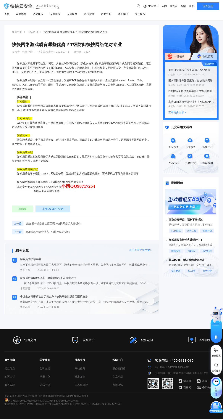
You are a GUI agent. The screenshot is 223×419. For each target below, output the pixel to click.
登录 (191, 6)
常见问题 (117, 376)
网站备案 (80, 368)
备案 (183, 6)
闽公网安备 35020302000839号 (22, 400)
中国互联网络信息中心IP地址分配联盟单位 (25, 404)
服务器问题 (118, 368)
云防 (164, 6)
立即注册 (208, 6)
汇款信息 (9, 368)
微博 (202, 381)
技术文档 (80, 376)
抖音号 (185, 381)
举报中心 (45, 376)
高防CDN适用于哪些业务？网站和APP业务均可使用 (191, 101)
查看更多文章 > (177, 112)
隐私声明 (45, 384)
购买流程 (9, 376)
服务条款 (9, 384)
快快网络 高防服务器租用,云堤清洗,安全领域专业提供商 (31, 6)
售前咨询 (216, 333)
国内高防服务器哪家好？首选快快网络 (190, 80)
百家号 (185, 387)
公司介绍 (45, 368)
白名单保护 (81, 384)
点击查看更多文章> (140, 250)
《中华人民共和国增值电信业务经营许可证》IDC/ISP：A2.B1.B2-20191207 (84, 404)
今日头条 (205, 387)
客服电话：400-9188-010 (174, 360)
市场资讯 (117, 384)
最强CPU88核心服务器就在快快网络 (189, 69)
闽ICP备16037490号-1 (77, 396)
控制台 (174, 6)
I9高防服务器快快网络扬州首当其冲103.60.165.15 (191, 91)
